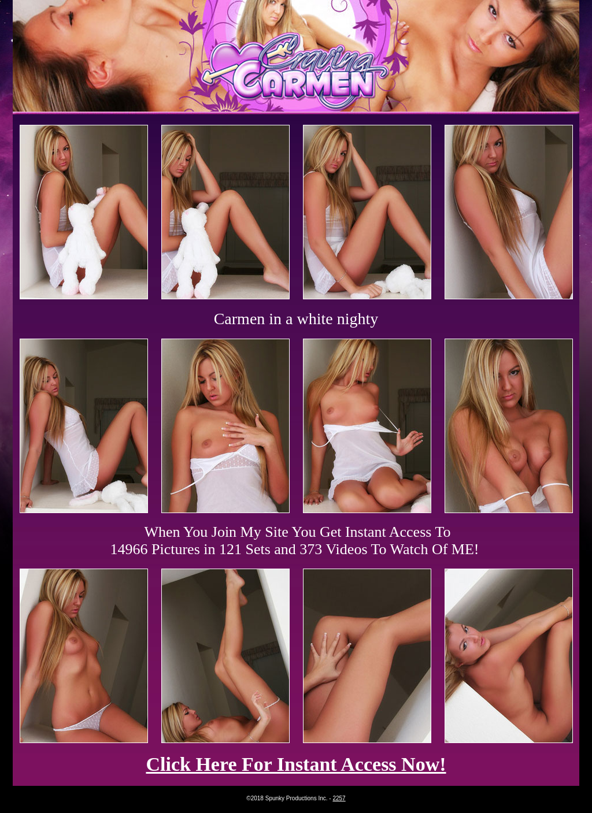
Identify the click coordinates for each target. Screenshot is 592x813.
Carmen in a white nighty (296, 319)
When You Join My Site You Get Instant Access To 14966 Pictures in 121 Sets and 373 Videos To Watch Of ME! (294, 541)
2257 (338, 798)
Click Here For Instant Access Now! (296, 764)
